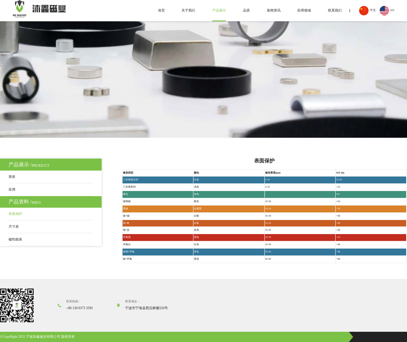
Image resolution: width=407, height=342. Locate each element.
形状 (12, 177)
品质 (246, 10)
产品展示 (219, 10)
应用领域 (304, 10)
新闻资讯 (274, 10)
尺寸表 (14, 227)
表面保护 (15, 214)
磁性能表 (15, 239)
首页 (161, 10)
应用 (12, 189)
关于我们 (188, 10)
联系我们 (335, 10)
